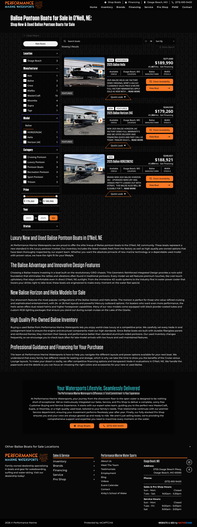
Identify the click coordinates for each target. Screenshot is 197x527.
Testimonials (108, 469)
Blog (103, 477)
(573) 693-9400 (173, 481)
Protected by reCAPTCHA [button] (98, 522)
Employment (108, 473)
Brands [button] (120, 7)
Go (53, 217)
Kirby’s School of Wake (114, 493)
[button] (155, 2)
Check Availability (159, 81)
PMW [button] (175, 7)
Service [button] (148, 7)
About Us (106, 461)
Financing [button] (135, 7)
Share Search (166, 47)
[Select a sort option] (165, 41)
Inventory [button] (107, 7)
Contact (187, 7)
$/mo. (160, 66)
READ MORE (134, 91)
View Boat (159, 88)
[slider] (24, 196)
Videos (105, 481)
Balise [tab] (28, 125)
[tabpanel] (41, 137)
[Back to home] (24, 4)
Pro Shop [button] (162, 7)
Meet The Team (110, 465)
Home (93, 7)
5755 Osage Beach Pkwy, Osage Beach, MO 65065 (167, 471)
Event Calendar (109, 485)
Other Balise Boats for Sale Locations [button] (32, 446)
